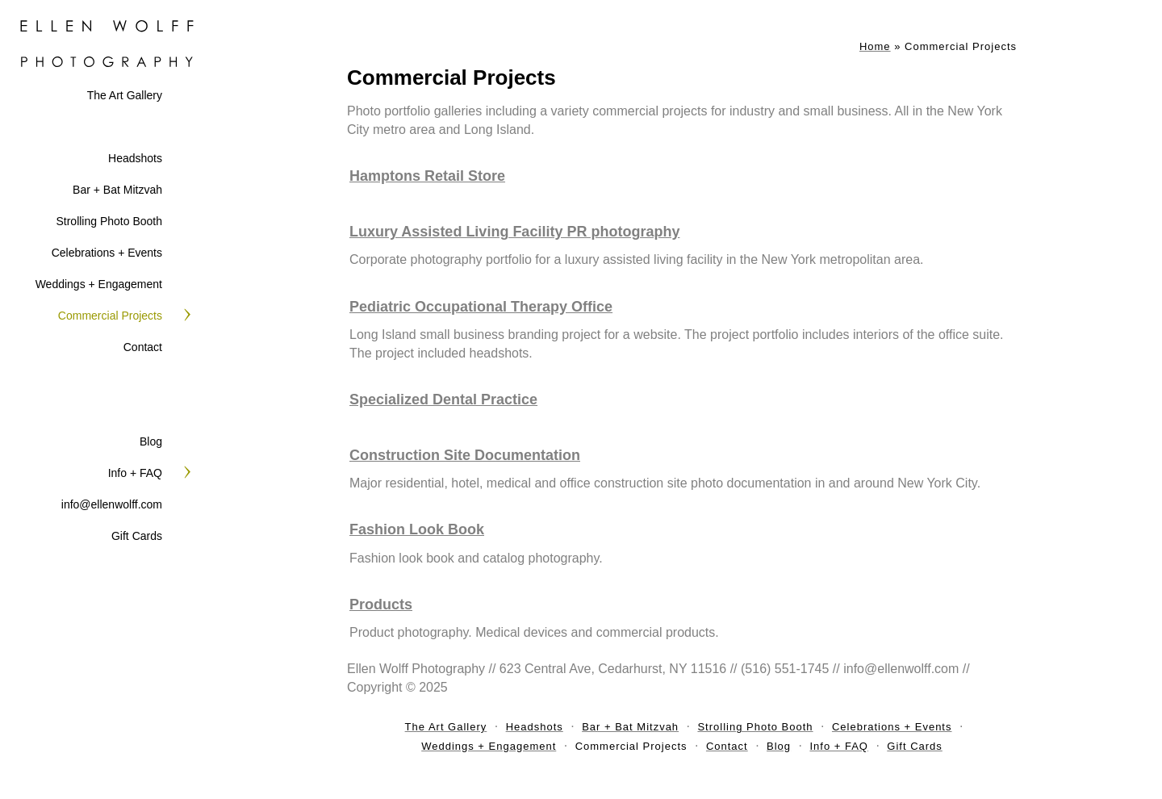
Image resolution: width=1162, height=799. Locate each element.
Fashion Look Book (416, 529)
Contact (142, 347)
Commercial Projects (110, 315)
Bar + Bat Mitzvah (117, 189)
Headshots (135, 158)
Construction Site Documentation (464, 455)
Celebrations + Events (107, 252)
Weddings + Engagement (99, 284)
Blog (151, 441)
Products (380, 604)
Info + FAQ (135, 472)
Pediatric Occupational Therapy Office (480, 307)
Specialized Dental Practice (443, 399)
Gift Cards (136, 535)
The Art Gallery (124, 95)
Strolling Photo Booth (109, 221)
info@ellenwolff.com (111, 504)
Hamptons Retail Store (427, 176)
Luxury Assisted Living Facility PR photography (514, 232)
